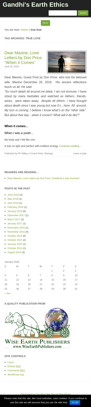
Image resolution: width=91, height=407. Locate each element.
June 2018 (13, 194)
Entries (14, 366)
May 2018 (12, 198)
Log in (10, 362)
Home (24, 29)
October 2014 (14, 248)
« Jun (7, 293)
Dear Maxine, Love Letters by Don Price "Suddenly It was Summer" (43, 178)
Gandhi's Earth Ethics (35, 4)
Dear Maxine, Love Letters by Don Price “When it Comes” (23, 57)
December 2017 (16, 215)
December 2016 (16, 227)
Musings (48, 153)
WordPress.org (15, 374)
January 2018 (14, 211)
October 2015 (14, 240)
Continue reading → (71, 146)
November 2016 (16, 231)
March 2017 (13, 219)
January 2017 (14, 223)
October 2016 (14, 235)
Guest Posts (37, 153)
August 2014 (14, 252)
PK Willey (22, 153)
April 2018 (12, 203)
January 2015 (14, 244)
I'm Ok (75, 402)
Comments (16, 370)
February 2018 (15, 207)
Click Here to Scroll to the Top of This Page (45, 394)
